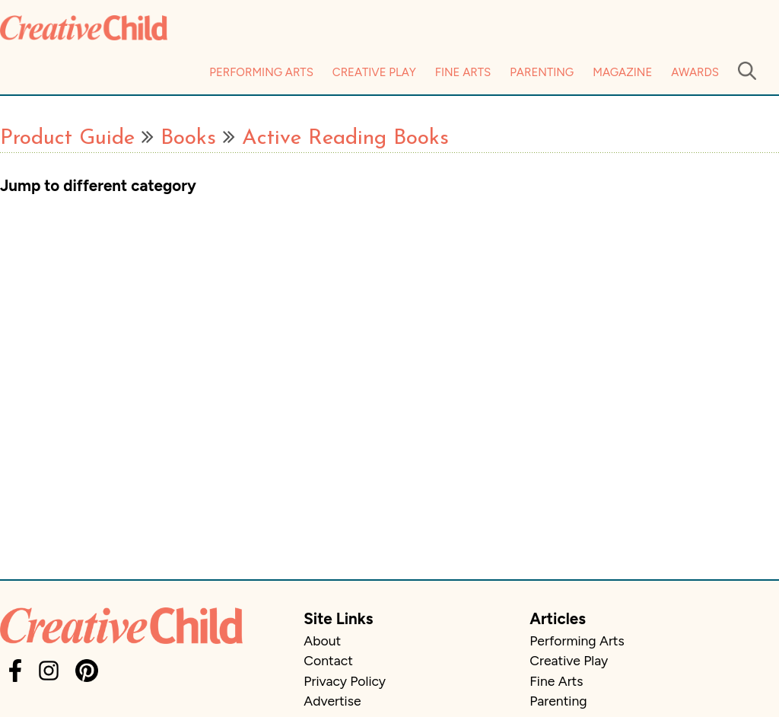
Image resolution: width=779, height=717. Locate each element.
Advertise (332, 701)
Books (188, 138)
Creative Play (374, 72)
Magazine (622, 72)
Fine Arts (463, 72)
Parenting (542, 72)
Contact (328, 660)
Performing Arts (261, 72)
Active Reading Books (345, 138)
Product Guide (67, 138)
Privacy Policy (345, 681)
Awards (695, 72)
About (322, 640)
